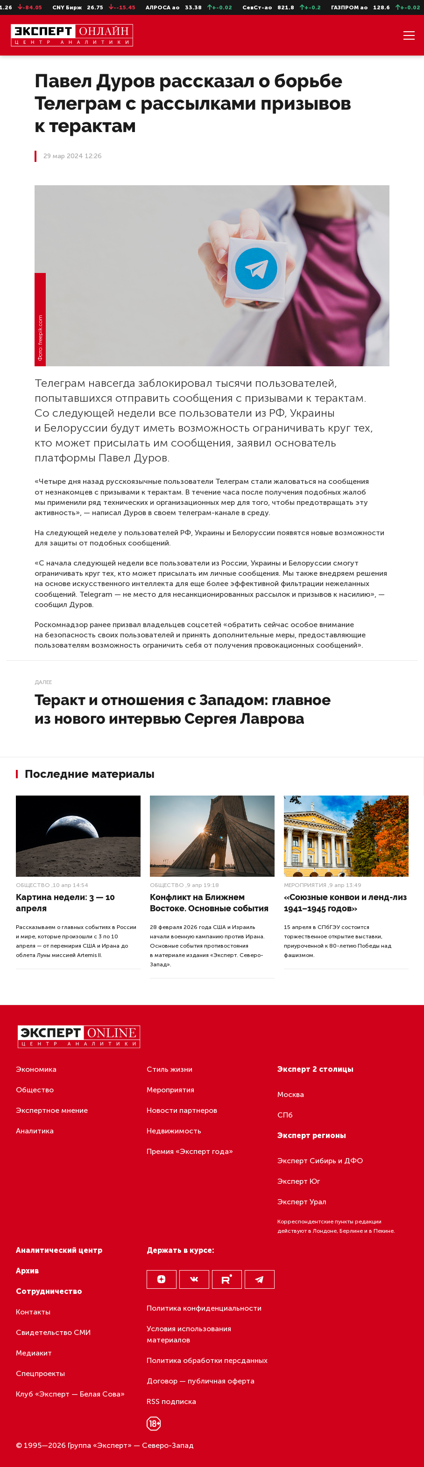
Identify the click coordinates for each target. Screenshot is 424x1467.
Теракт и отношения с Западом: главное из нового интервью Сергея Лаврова (183, 709)
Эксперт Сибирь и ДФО (320, 1160)
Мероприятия (305, 885)
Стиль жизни (169, 1069)
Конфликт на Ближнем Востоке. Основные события (209, 902)
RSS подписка (171, 1401)
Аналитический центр (59, 1250)
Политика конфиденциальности (204, 1308)
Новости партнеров (182, 1110)
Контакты (33, 1311)
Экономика (36, 1069)
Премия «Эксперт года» (190, 1151)
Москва (290, 1094)
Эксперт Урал (301, 1201)
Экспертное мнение (52, 1110)
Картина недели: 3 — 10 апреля (65, 902)
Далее (43, 682)
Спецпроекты (40, 1373)
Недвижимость (174, 1130)
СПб (285, 1115)
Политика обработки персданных (207, 1360)
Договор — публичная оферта (200, 1380)
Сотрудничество (49, 1291)
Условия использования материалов (189, 1334)
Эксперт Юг (298, 1181)
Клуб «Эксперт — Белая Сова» (70, 1394)
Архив (27, 1270)
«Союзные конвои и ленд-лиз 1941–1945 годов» (345, 902)
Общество (33, 885)
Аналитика (35, 1130)
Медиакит (34, 1352)
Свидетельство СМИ (53, 1332)
